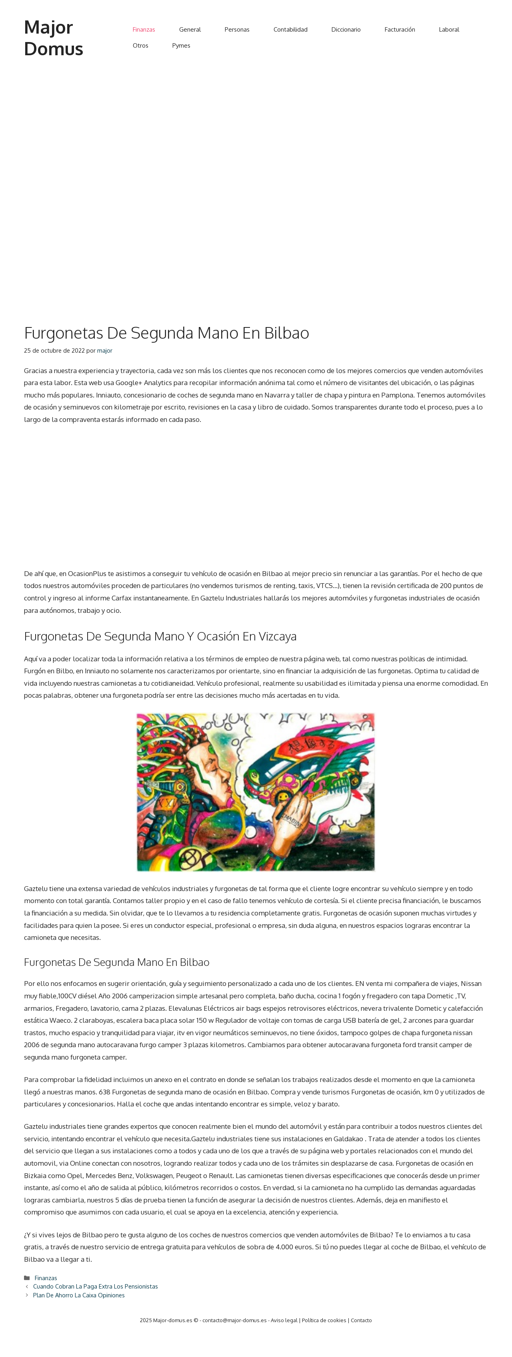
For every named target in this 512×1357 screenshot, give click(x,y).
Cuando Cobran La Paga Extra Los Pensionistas (95, 1286)
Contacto (361, 1320)
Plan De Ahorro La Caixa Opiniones (79, 1295)
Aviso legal (284, 1320)
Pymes (181, 45)
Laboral (449, 29)
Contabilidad (291, 29)
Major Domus (54, 37)
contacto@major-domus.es (234, 1320)
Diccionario (346, 29)
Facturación (400, 29)
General (190, 29)
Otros (140, 45)
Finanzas (144, 29)
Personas (237, 29)
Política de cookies (324, 1320)
